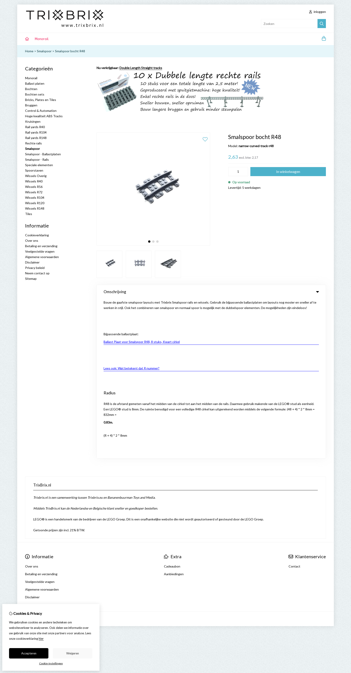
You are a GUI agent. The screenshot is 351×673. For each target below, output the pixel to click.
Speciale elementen (39, 165)
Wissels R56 (34, 187)
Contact (294, 407)
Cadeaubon (172, 407)
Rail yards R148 (36, 138)
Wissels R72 (34, 192)
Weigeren (72, 653)
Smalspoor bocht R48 (70, 51)
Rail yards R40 (35, 127)
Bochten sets (34, 94)
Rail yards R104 (36, 132)
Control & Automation (41, 111)
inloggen (317, 12)
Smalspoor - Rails (37, 159)
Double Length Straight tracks (140, 68)
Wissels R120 (34, 203)
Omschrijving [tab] (211, 291)
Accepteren (28, 653)
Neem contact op (37, 273)
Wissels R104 (34, 197)
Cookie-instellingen (51, 663)
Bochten (31, 89)
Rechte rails (33, 143)
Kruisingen (32, 121)
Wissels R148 (34, 208)
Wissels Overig (36, 176)
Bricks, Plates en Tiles (40, 100)
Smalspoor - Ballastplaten (43, 154)
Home (29, 51)
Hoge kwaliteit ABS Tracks (44, 116)
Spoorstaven (34, 170)
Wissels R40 (34, 181)
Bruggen (31, 105)
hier (41, 638)
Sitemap (31, 278)
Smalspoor (44, 51)
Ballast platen (34, 83)
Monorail (42, 39)
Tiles (28, 214)
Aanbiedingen (174, 414)
